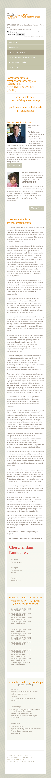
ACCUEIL (13, 42)
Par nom (13, 578)
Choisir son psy (24, 755)
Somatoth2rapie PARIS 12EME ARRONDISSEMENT (21, 622)
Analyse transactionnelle (19, 694)
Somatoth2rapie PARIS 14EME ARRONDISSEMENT (21, 635)
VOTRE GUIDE (15, 47)
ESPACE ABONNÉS (17, 62)
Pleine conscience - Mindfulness (21, 713)
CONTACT (13, 67)
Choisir (17, 14)
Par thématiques (16, 562)
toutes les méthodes (25, 685)
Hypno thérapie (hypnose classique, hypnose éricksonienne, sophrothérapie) (26, 710)
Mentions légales (15, 760)
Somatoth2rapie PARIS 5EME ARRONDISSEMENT (21, 651)
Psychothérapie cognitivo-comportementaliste (26, 729)
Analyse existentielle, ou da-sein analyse (24, 691)
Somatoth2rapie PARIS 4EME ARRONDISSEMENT (21, 655)
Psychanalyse (15, 724)
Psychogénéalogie (17, 726)
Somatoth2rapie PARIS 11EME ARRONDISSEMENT (21, 618)
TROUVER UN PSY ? (18, 52)
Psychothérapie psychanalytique (21, 731)
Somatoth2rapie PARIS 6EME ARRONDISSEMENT (21, 643)
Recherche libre (16, 580)
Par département (16, 570)
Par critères (14, 560)
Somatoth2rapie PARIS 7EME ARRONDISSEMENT (21, 639)
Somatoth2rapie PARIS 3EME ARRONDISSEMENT (21, 659)
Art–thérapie (15, 689)
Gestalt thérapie (16, 707)
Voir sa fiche (14, 165)
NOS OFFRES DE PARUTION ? (22, 57)
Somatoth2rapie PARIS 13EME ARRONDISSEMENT (21, 630)
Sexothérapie (15, 733)
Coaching (14, 696)
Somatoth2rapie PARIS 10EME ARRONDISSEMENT (21, 614)
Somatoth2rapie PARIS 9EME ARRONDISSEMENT (21, 610)
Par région (14, 568)
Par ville (13, 572)
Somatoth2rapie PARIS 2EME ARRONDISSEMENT (21, 663)
